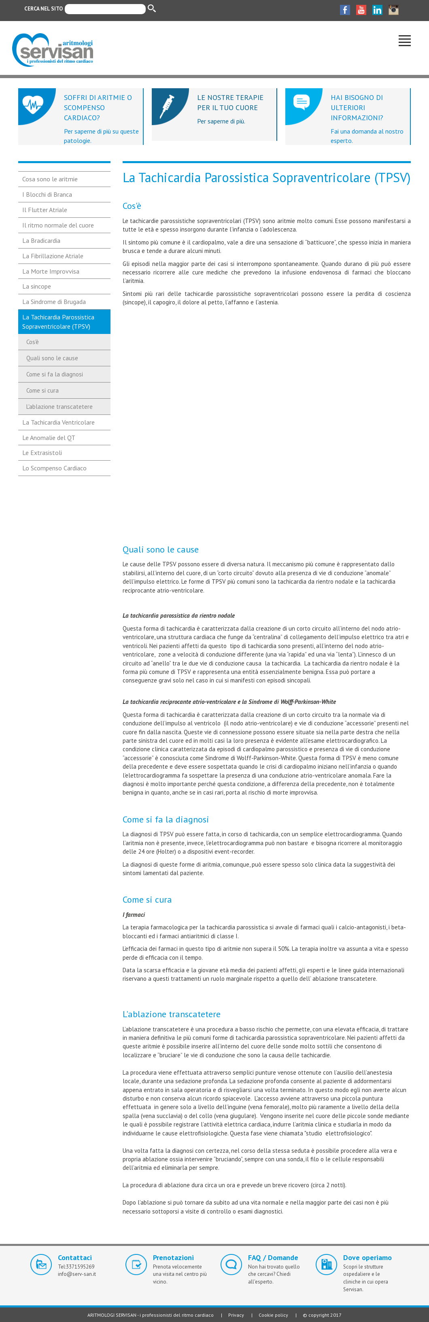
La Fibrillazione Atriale (52, 256)
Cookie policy (273, 1315)
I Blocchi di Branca (47, 194)
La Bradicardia (41, 240)
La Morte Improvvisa (50, 271)
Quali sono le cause (52, 358)
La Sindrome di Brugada (54, 302)
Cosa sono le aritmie (50, 179)
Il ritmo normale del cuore (58, 225)
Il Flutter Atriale (44, 210)
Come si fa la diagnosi (54, 374)
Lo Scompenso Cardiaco (54, 468)
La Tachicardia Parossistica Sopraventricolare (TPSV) (58, 321)
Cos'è (32, 342)
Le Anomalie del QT (48, 438)
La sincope (36, 286)
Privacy (236, 1315)
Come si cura (42, 390)
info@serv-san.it (77, 1274)
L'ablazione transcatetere (59, 406)
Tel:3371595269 (76, 1266)
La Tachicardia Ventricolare (58, 422)
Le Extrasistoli (42, 452)
